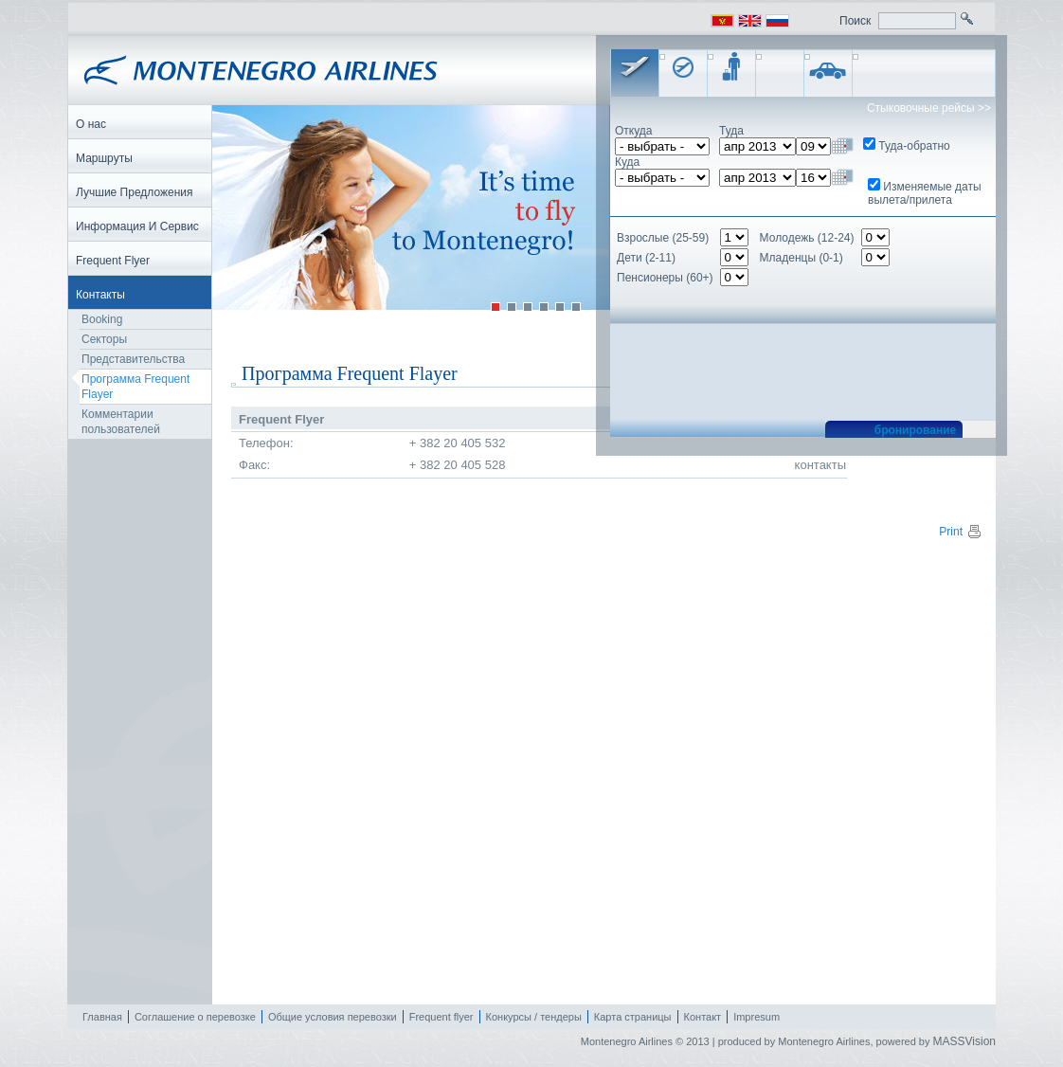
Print (960, 531)
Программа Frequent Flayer (135, 386)
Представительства (133, 359)
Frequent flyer (441, 1016)
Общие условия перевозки (332, 1016)
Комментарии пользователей (120, 421)
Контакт (703, 1016)
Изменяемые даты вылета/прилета (925, 193)
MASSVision (964, 1041)
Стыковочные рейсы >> (929, 108)
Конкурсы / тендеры (534, 1016)
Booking (101, 319)
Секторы (104, 339)
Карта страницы (633, 1016)
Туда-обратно (913, 146)
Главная (102, 1016)
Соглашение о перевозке (195, 1016)
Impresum (756, 1016)
